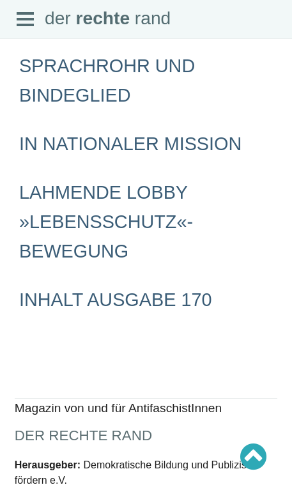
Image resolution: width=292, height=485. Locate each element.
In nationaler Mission (130, 144)
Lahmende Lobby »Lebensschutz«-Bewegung (106, 221)
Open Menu (26, 20)
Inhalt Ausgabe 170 (115, 299)
